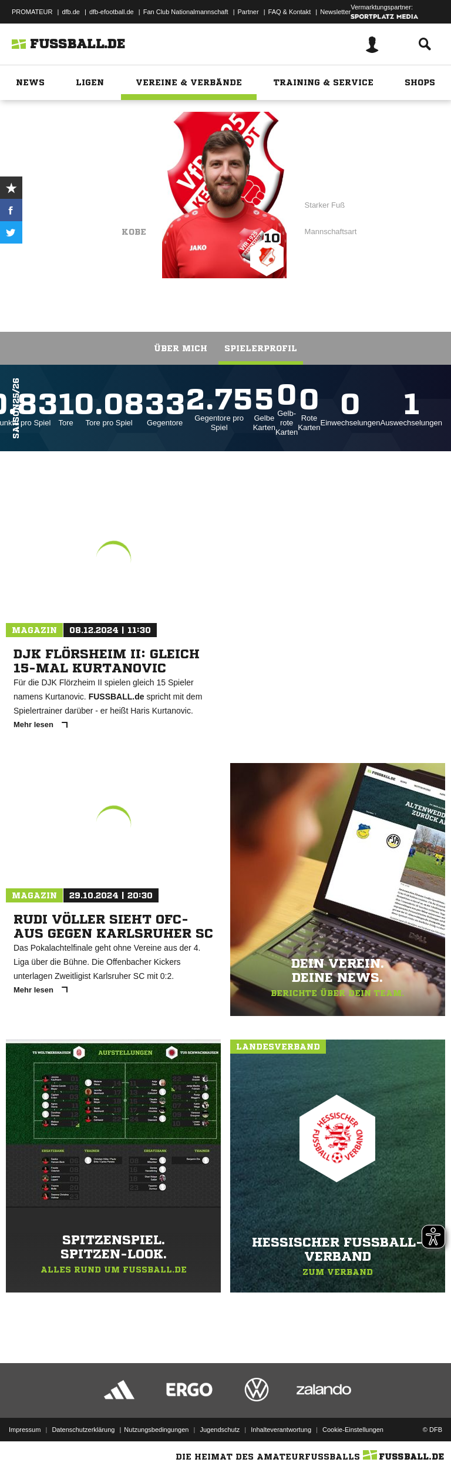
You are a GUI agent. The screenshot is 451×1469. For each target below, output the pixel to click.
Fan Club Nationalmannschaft (185, 11)
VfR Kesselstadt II (96, 198)
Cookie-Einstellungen (352, 1429)
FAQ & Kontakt (289, 11)
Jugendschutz (220, 1429)
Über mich (180, 348)
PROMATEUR (32, 11)
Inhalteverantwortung (281, 1429)
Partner (248, 11)
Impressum (25, 1429)
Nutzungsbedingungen (156, 1429)
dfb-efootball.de (111, 11)
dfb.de (71, 11)
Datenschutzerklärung (83, 1429)
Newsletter (335, 11)
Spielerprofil (260, 348)
